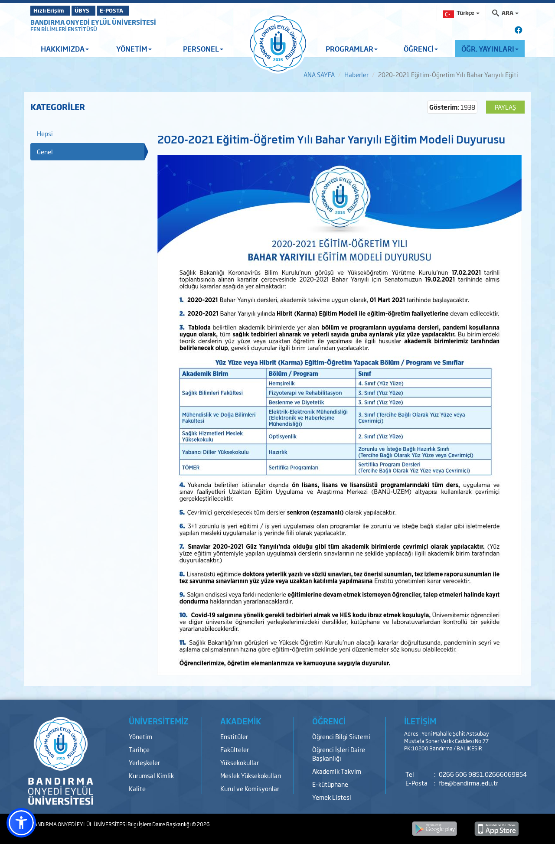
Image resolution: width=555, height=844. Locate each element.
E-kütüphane (330, 784)
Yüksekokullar (239, 762)
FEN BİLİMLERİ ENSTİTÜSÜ (63, 29)
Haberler (356, 74)
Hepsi (45, 133)
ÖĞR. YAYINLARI (490, 48)
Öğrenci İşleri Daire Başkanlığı (338, 754)
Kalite (137, 788)
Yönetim (140, 736)
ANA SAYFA (319, 74)
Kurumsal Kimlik (151, 775)
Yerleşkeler (144, 762)
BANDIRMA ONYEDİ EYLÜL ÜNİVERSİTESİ (93, 21)
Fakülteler (234, 749)
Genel (45, 151)
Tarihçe (139, 749)
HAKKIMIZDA (65, 48)
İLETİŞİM (420, 721)
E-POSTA (134, 10)
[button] (21, 822)
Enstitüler (234, 736)
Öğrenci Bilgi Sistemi (341, 736)
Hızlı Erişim (51, 10)
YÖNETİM (134, 48)
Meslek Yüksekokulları (250, 775)
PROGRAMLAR (352, 48)
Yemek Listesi (331, 797)
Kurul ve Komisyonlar (249, 788)
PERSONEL (203, 48)
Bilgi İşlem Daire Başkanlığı (159, 824)
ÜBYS (94, 10)
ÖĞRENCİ (421, 48)
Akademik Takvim (336, 771)
